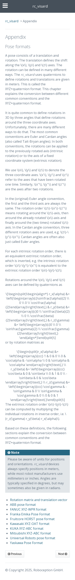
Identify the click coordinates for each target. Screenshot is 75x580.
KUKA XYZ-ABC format (26, 528)
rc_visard (40, 6)
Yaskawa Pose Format (26, 543)
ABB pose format (23, 504)
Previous (15, 554)
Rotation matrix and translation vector (38, 500)
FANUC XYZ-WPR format (28, 509)
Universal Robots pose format (32, 538)
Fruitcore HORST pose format (32, 519)
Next (62, 554)
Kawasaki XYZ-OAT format (29, 524)
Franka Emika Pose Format (30, 514)
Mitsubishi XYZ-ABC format (30, 533)
